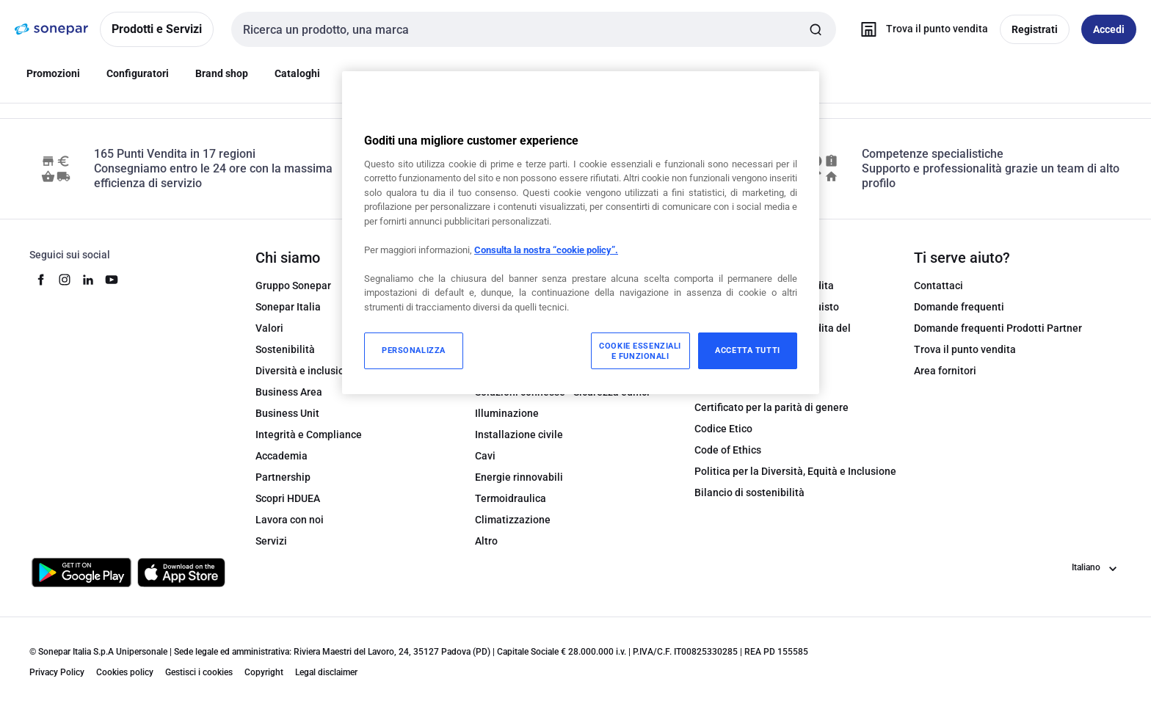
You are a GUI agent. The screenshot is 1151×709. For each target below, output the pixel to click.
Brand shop (221, 73)
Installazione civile (519, 434)
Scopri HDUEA (287, 498)
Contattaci (938, 285)
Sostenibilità (285, 349)
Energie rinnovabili (519, 477)
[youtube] (111, 279)
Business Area (288, 392)
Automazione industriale (532, 285)
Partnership (283, 477)
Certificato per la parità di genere (771, 407)
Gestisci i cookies (199, 672)
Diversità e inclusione (305, 371)
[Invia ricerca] (815, 29)
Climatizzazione (513, 520)
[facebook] (41, 279)
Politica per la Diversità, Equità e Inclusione (795, 471)
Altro (486, 541)
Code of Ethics (727, 450)
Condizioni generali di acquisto (766, 307)
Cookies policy (124, 672)
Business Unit (287, 413)
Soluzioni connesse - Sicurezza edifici (562, 392)
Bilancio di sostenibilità (749, 492)
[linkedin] (88, 279)
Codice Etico (723, 429)
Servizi (271, 541)
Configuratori (137, 73)
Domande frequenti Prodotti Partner (998, 328)
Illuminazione (507, 413)
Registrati (1035, 29)
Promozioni (53, 73)
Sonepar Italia (288, 307)
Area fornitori (945, 371)
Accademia (281, 456)
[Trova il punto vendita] (921, 29)
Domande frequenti (959, 307)
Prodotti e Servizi (157, 29)
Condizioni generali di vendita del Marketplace (772, 335)
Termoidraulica (510, 498)
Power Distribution (518, 307)
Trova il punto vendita (965, 349)
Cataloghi (297, 73)
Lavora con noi (289, 520)
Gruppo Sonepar (293, 285)
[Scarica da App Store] (181, 572)
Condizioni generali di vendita (764, 285)
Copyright (263, 672)
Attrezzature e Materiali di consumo (558, 328)
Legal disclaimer (326, 672)
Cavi (485, 456)
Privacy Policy (56, 672)
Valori (269, 328)
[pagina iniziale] (51, 29)
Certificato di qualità (742, 386)
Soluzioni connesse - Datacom (545, 349)
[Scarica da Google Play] (81, 572)
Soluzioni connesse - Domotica (546, 371)
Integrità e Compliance (308, 434)
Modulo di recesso (737, 365)
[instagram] (64, 279)
